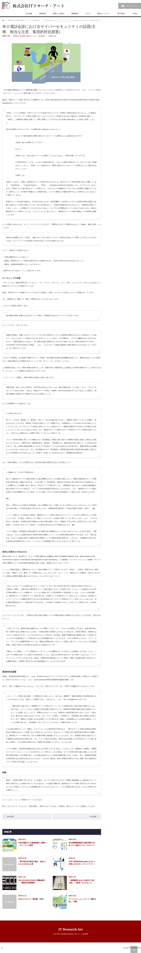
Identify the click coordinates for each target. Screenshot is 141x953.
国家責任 (16, 36)
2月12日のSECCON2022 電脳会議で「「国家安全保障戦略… (31, 881)
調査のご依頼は (58, 13)
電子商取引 (121, 13)
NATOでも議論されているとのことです (79, 686)
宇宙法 (135, 13)
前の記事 (10, 816)
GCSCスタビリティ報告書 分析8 (31, 899)
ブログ (87, 13)
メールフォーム (131, 6)
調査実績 (42, 13)
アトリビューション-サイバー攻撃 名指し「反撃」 (82, 900)
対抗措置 (22, 36)
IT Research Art (70, 929)
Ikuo (55, 36)
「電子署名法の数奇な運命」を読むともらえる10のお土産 (32, 863)
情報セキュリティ (103, 13)
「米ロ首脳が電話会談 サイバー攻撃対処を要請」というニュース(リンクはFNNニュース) (35, 90)
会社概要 (29, 13)
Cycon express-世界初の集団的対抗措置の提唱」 (52, 680)
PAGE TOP (133, 949)
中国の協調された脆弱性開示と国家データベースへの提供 (32, 844)
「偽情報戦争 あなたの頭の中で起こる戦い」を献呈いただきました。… (82, 881)
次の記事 (93, 816)
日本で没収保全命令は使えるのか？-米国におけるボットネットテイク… (82, 863)
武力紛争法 (41, 36)
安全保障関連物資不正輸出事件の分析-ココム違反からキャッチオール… (82, 844)
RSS (2, 947)
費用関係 (74, 13)
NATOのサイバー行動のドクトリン (21, 292)
